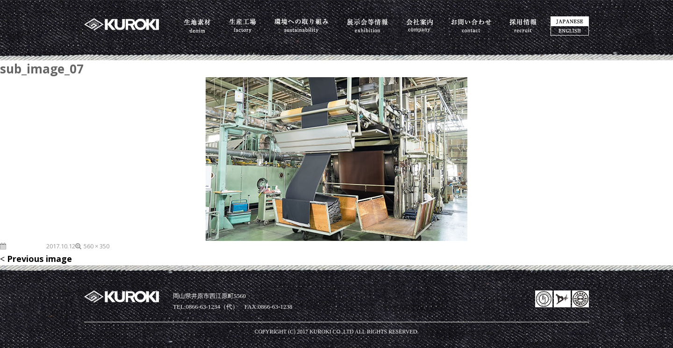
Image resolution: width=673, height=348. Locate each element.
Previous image (39, 258)
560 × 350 (96, 246)
